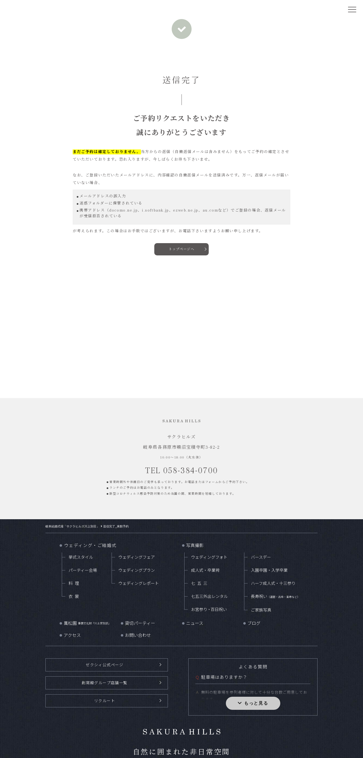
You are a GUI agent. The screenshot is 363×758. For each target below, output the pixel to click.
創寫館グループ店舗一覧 (104, 682)
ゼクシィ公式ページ (104, 664)
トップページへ (181, 249)
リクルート (104, 700)
